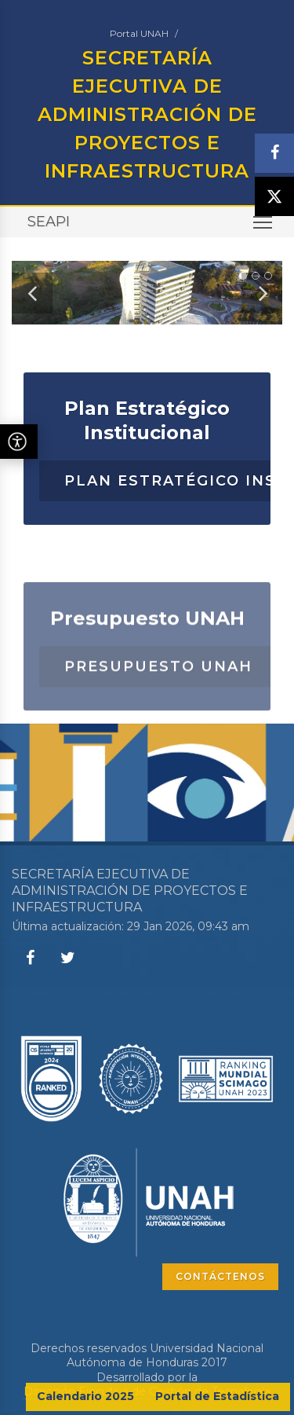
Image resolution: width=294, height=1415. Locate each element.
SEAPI (48, 221)
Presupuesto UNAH (158, 686)
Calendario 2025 (85, 1396)
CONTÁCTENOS (220, 1276)
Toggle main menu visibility (263, 227)
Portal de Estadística (217, 1396)
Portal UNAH (139, 33)
